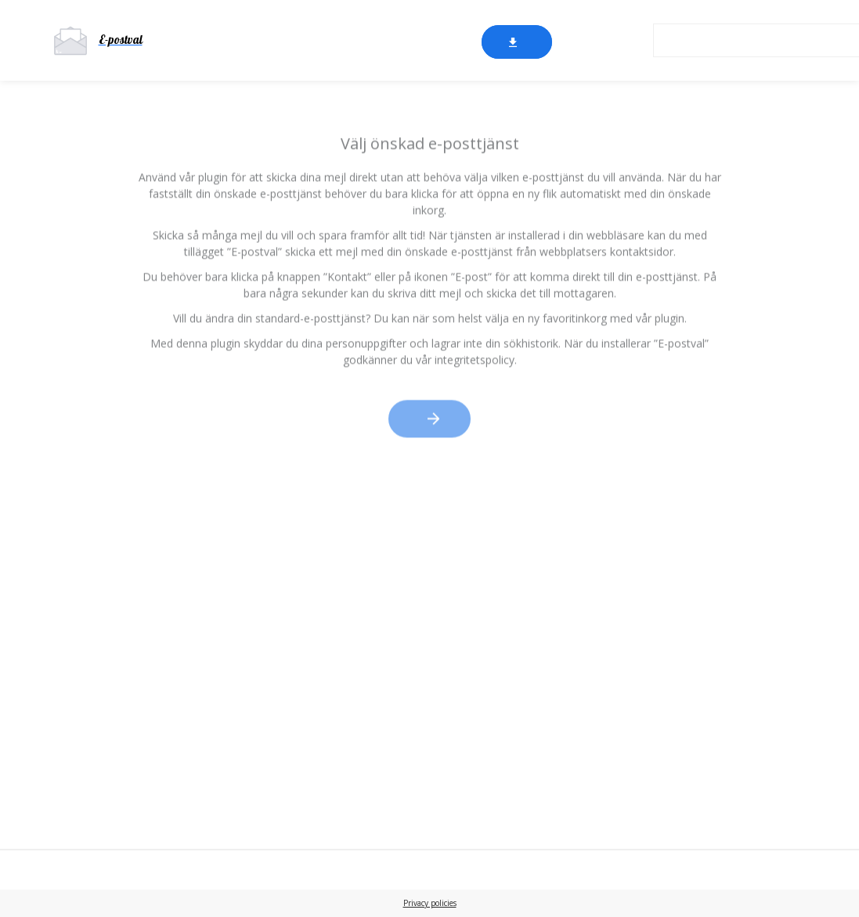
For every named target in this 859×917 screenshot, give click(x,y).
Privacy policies (430, 902)
